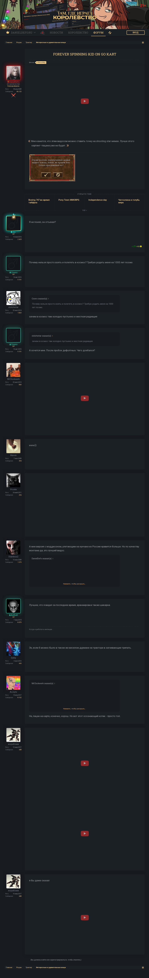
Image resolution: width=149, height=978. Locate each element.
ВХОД (136, 32)
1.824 (20, 313)
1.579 (20, 562)
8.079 (20, 622)
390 (20, 461)
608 (20, 749)
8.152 (20, 697)
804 (20, 384)
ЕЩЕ (84, 210)
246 (20, 495)
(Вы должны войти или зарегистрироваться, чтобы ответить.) (56, 960)
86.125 (19, 91)
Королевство (78, 32)
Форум (98, 32)
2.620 (20, 239)
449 (20, 663)
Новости (56, 32)
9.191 (20, 280)
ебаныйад (41, 62)
